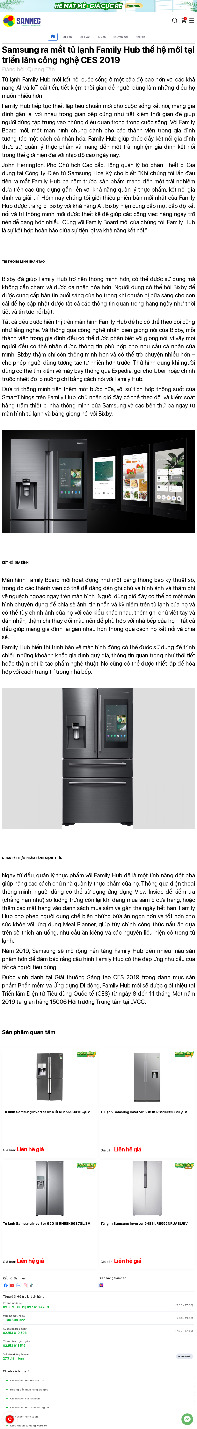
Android (140, 36)
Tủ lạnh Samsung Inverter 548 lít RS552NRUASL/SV (144, 1223)
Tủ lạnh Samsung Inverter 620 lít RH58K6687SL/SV (46, 1223)
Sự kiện (67, 36)
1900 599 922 (14, 1320)
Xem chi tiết (185, 1356)
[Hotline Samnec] (9, 1420)
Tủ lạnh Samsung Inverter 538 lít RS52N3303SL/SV (143, 1112)
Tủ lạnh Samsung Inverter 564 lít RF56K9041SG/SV (46, 1112)
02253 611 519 (14, 1346)
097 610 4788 (38, 1307)
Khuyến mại (120, 36)
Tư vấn (102, 36)
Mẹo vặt (85, 36)
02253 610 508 (15, 1333)
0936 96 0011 (14, 1307)
